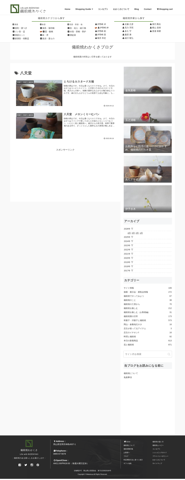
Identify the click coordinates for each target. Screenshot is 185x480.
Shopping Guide (83, 9)
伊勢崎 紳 (104, 27)
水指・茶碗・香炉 (78, 31)
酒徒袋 (73, 35)
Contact (147, 9)
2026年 (127, 229)
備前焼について (131, 373)
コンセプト (103, 9)
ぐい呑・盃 (20, 31)
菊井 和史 (101, 38)
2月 (137, 233)
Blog (136, 9)
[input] (147, 354)
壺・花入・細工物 (78, 28)
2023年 (127, 245)
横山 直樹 (156, 27)
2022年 (127, 249)
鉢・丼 (45, 35)
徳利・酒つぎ (21, 28)
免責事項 (128, 377)
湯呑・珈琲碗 (48, 28)
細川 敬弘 (129, 38)
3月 (133, 233)
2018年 (127, 266)
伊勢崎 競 (101, 34)
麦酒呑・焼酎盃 (22, 38)
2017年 (127, 270)
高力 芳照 (129, 27)
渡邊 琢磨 (156, 31)
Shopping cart (165, 9)
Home (67, 9)
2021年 (127, 254)
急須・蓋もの (48, 38)
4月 (129, 233)
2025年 (127, 237)
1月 (141, 233)
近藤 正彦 (129, 24)
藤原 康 (128, 34)
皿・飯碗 (49, 31)
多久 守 (128, 31)
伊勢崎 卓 (101, 24)
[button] (169, 354)
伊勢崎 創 (101, 31)
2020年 (127, 258)
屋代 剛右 (156, 24)
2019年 (127, 262)
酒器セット (20, 35)
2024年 (127, 241)
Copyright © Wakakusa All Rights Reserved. (92, 474)
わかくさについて (121, 9)
